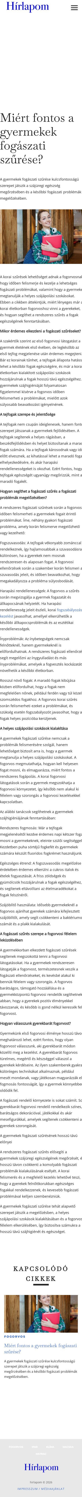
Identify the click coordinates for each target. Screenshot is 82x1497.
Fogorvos (14, 1336)
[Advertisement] (39, 59)
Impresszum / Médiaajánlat (41, 1489)
